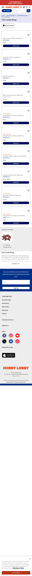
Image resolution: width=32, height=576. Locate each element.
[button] (15, 510)
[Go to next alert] (27, 2)
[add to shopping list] (28, 35)
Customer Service (7, 510)
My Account (5, 494)
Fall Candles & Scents (22, 15)
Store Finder (5, 497)
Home (3, 15)
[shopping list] (27, 7)
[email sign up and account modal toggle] (24, 7)
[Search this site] (28, 10)
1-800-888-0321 (7, 487)
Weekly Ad (7, 10)
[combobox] (20, 10)
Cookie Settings (16, 573)
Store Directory (6, 490)
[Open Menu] (3, 7)
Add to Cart (16, 65)
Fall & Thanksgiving (11, 15)
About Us (4, 516)
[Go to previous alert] (3, 2)
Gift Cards (5, 501)
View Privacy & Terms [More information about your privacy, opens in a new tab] (18, 568)
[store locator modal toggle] (21, 7)
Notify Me (16, 218)
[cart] (29, 7)
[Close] (30, 559)
